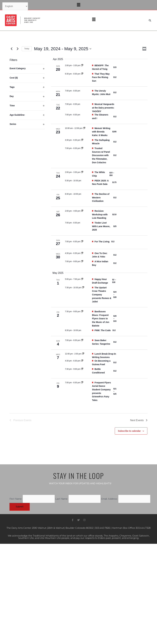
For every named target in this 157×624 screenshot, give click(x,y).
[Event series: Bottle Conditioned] (82, 369)
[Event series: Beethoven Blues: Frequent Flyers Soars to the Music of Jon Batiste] (82, 311)
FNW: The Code (103, 330)
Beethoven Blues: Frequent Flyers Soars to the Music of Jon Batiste (100, 318)
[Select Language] (15, 6)
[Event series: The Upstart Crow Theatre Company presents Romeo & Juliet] (83, 288)
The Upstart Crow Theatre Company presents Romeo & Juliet (101, 294)
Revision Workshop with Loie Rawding (100, 214)
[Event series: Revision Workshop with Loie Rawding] (82, 211)
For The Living (102, 241)
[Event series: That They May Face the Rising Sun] (82, 74)
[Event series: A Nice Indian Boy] (82, 261)
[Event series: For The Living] (82, 241)
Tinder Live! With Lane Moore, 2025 (101, 226)
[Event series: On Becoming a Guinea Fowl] (82, 361)
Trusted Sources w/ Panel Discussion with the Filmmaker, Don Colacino (101, 155)
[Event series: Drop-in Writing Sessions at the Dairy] (83, 354)
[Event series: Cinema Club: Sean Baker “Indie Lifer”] (82, 340)
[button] (78, 5)
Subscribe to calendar (129, 431)
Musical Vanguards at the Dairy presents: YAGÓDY (103, 107)
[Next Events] (17, 49)
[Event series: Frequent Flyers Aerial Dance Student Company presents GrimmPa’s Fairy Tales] (82, 382)
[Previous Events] (11, 49)
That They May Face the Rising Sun (101, 77)
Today (26, 49)
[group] (27, 235)
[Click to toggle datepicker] (62, 49)
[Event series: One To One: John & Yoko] (82, 253)
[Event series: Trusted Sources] (82, 148)
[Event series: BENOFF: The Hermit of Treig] (82, 65)
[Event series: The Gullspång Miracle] (82, 140)
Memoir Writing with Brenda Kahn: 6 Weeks (101, 131)
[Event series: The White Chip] (82, 172)
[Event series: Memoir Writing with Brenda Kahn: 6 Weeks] (84, 128)
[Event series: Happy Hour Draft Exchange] (82, 279)
